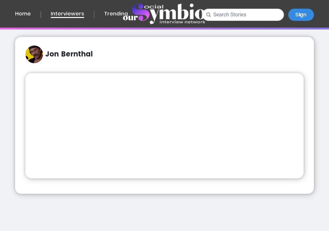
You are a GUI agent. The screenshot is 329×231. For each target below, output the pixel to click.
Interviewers (67, 14)
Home (23, 14)
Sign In (301, 14)
